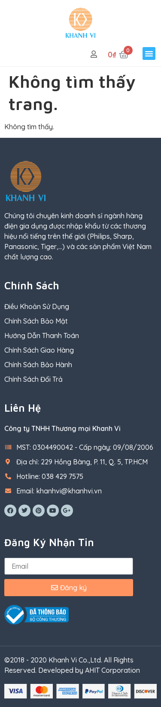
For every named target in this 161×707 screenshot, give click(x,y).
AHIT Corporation (112, 670)
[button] (149, 53)
